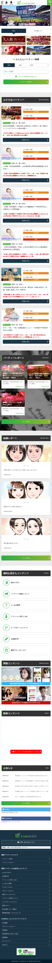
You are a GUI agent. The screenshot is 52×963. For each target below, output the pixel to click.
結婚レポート (6, 905)
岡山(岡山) (6, 123)
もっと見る (26, 421)
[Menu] (49, 2)
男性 (9, 65)
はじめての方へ (6, 872)
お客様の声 (5, 876)
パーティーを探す (26, 82)
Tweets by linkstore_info (10, 812)
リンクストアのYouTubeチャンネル (26, 751)
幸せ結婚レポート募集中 (9, 909)
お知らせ (4, 945)
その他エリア (38, 31)
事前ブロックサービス (8, 894)
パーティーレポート (8, 862)
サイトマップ (6, 941)
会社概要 (4, 923)
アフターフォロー (7, 887)
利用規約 (4, 930)
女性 (20, 65)
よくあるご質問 (6, 883)
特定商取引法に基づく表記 (10, 934)
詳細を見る (26, 140)
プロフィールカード (8, 891)
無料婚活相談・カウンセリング (11, 913)
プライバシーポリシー (8, 926)
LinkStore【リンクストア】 (11, 821)
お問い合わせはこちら (25, 842)
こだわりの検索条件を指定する (26, 76)
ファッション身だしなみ (9, 880)
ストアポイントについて (9, 902)
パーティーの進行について (10, 898)
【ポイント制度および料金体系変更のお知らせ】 (27, 796)
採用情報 (4, 937)
